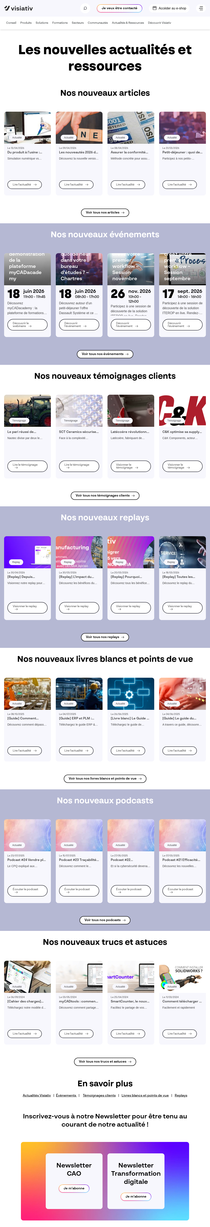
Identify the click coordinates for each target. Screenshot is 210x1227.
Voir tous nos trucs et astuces (102, 1061)
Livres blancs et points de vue (145, 1095)
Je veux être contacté (119, 8)
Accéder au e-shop (172, 8)
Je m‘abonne (74, 1188)
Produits (27, 25)
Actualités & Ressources (129, 25)
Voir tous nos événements (102, 354)
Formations (61, 25)
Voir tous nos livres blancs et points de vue (103, 778)
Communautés (99, 25)
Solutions (43, 25)
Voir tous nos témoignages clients (103, 495)
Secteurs (79, 25)
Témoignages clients (99, 1095)
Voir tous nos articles (102, 212)
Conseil (12, 25)
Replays (181, 1095)
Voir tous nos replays (102, 637)
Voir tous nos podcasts (102, 920)
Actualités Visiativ (37, 1095)
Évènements (66, 1095)
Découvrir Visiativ (160, 25)
